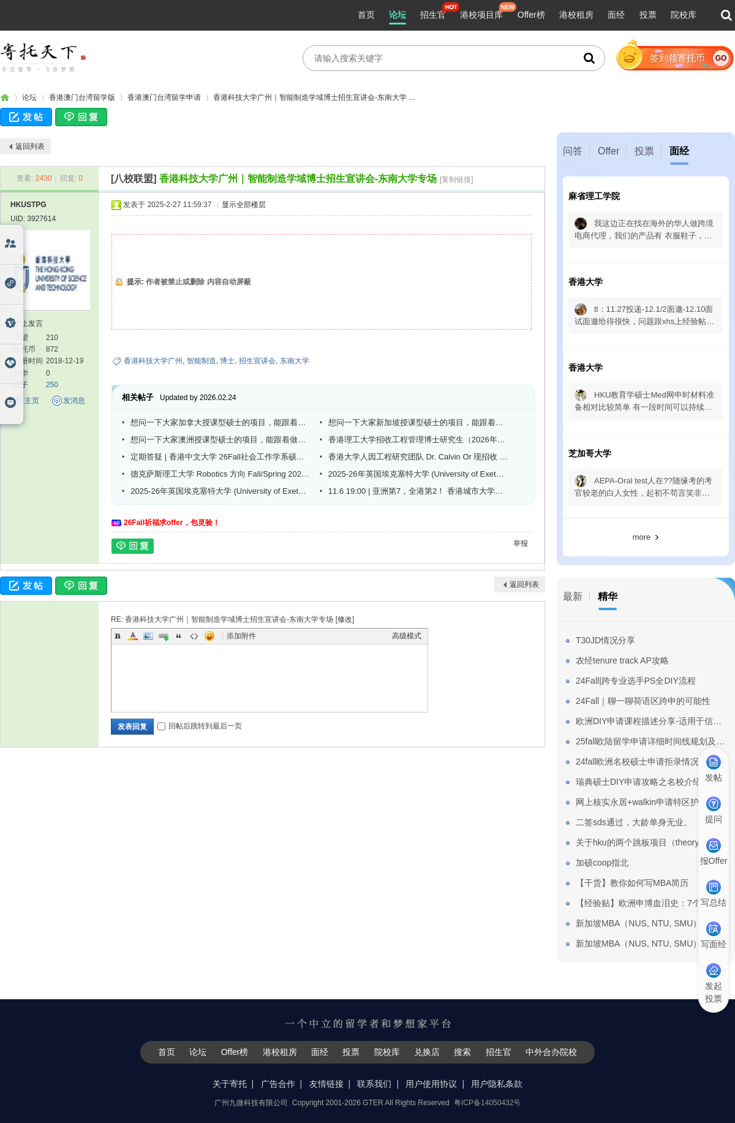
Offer (608, 151)
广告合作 (278, 1084)
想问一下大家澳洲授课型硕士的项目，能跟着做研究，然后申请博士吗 (220, 439)
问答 (572, 151)
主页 (31, 400)
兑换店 (427, 1052)
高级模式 (406, 636)
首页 (366, 15)
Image (148, 636)
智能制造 (201, 361)
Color (133, 636)
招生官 (433, 15)
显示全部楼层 (244, 204)
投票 (648, 15)
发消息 (74, 400)
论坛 (397, 15)
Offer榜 (531, 15)
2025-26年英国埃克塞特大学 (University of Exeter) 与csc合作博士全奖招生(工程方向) (418, 473)
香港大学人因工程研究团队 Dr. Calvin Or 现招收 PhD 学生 (418, 456)
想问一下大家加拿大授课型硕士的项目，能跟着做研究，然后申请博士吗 (220, 422)
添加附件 (241, 636)
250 (52, 384)
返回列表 (30, 146)
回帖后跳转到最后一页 (199, 726)
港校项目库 (481, 15)
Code (194, 636)
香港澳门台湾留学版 (82, 97)
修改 (344, 619)
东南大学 (294, 361)
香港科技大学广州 (153, 361)
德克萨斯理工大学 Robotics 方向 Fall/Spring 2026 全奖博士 (220, 473)
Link (163, 636)
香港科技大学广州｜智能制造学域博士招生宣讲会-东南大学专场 (298, 178)
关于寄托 (230, 1084)
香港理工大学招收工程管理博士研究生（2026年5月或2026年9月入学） (418, 439)
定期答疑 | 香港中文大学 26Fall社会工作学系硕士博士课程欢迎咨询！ (220, 456)
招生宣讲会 (257, 361)
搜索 (462, 1052)
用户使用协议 (431, 1084)
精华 (607, 596)
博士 (227, 361)
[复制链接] (456, 179)
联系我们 (374, 1084)
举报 (520, 543)
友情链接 (326, 1084)
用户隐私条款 (496, 1084)
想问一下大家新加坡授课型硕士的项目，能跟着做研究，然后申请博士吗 (418, 422)
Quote (179, 636)
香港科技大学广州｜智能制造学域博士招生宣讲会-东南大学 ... (314, 97)
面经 (616, 15)
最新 (572, 596)
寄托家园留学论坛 (5, 98)
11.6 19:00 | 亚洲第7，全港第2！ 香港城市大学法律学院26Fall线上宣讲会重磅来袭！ (418, 491)
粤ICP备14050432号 (487, 1102)
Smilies (209, 636)
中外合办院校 (551, 1052)
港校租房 (576, 15)
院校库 (683, 15)
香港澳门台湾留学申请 (164, 97)
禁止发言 (28, 323)
